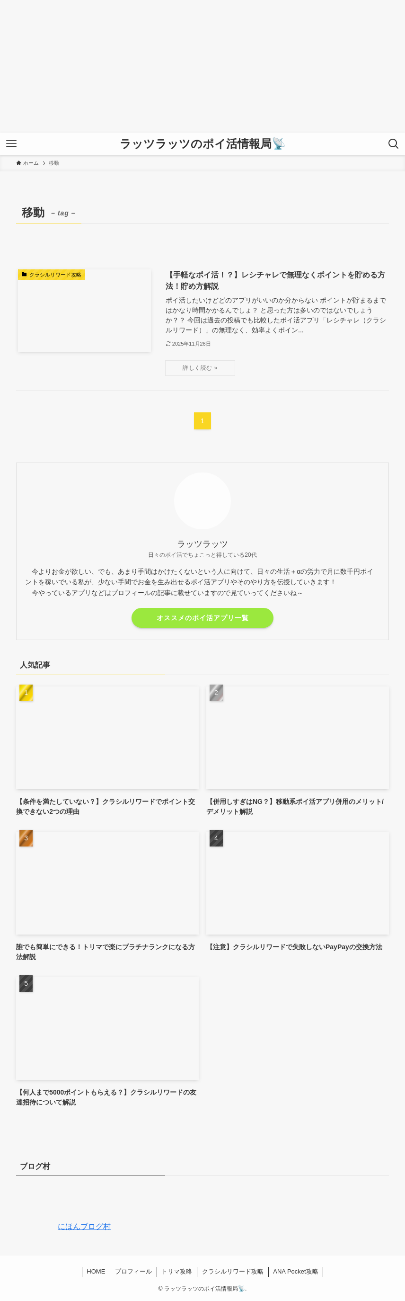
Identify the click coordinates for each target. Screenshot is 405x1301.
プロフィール (133, 1271)
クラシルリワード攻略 (233, 1271)
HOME (96, 1271)
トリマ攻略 (176, 1271)
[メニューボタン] (11, 144)
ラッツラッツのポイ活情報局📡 (203, 144)
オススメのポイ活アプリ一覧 (203, 618)
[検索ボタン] (393, 144)
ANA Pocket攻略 (295, 1271)
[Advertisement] (202, 66)
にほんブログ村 (63, 1226)
